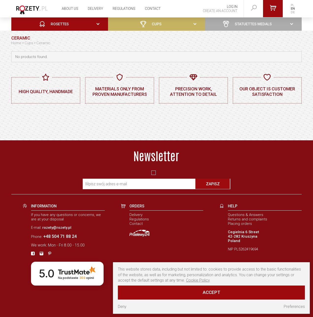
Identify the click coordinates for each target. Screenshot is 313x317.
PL (292, 5)
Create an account (220, 11)
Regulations (124, 9)
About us (70, 9)
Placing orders (240, 223)
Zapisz (213, 184)
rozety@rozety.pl (56, 227)
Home (16, 43)
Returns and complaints (247, 219)
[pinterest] (49, 254)
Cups (29, 43)
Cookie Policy (198, 280)
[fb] (33, 254)
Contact (153, 9)
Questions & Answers (245, 215)
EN (293, 8)
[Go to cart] (273, 8)
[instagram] (41, 254)
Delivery (95, 9)
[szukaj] (254, 8)
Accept (211, 292)
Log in (232, 7)
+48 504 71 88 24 (60, 236)
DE (293, 12)
